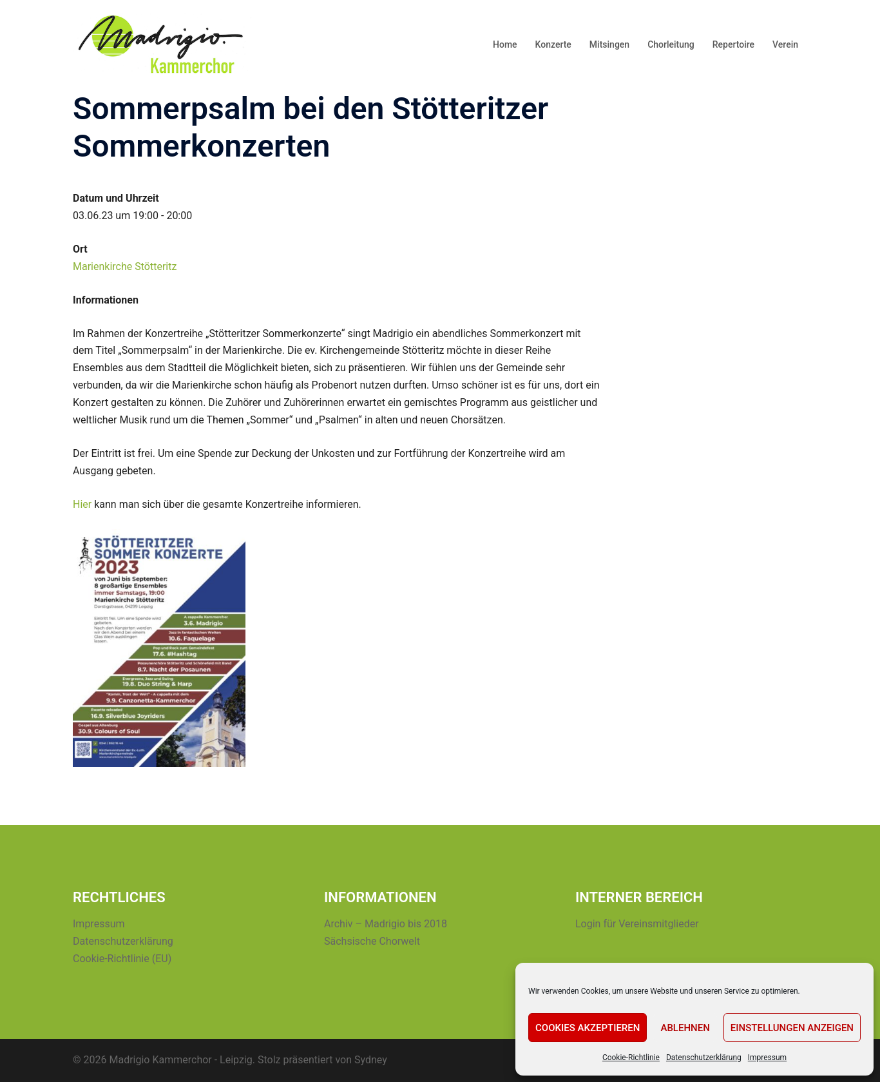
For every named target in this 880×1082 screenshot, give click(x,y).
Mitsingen (609, 44)
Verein (785, 44)
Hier (82, 504)
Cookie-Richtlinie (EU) (122, 958)
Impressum (767, 1057)
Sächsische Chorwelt (372, 941)
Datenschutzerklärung (703, 1057)
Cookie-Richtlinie (631, 1057)
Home (505, 44)
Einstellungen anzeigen (792, 1028)
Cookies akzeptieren (587, 1028)
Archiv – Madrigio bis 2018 (385, 924)
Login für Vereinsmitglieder (637, 924)
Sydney (370, 1060)
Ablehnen (684, 1028)
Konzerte (553, 44)
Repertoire (733, 44)
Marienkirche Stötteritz (125, 266)
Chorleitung (670, 44)
